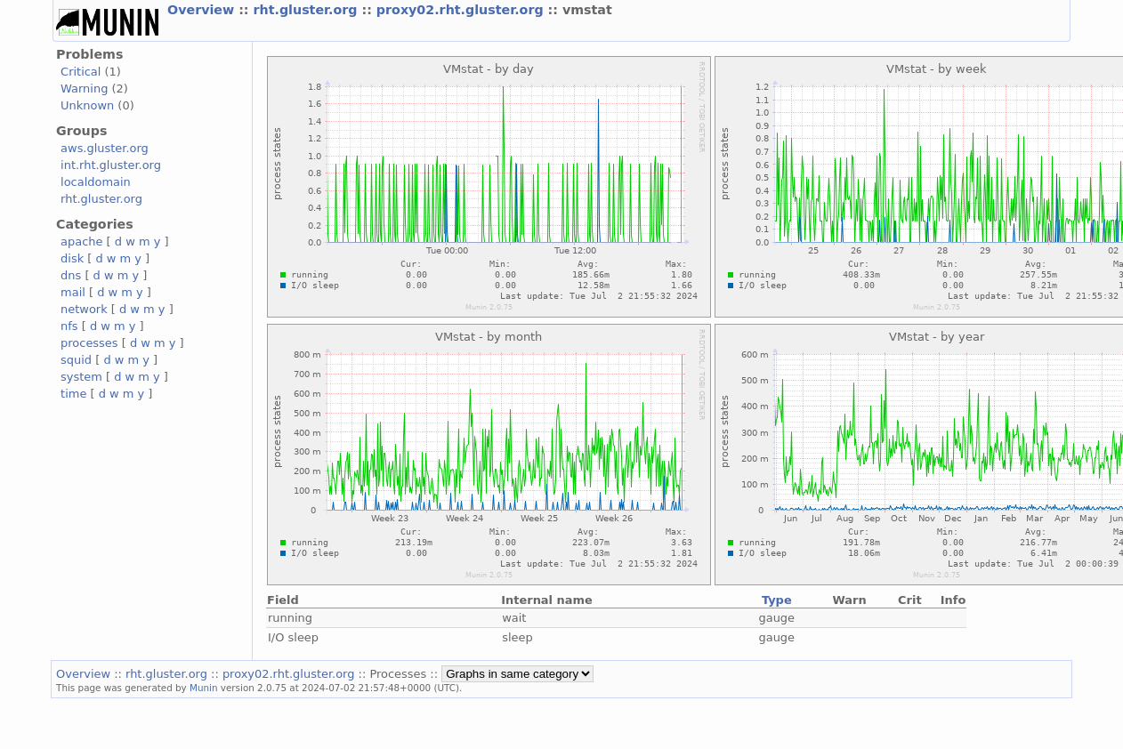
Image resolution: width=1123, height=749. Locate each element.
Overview (202, 10)
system (81, 376)
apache (81, 241)
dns (71, 275)
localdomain (96, 182)
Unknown (87, 105)
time (73, 393)
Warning (84, 88)
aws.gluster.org (105, 148)
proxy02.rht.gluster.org (462, 10)
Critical (81, 71)
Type (777, 600)
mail (73, 292)
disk (72, 258)
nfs (69, 326)
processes (89, 343)
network (84, 309)
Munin (204, 687)
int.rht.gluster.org (111, 165)
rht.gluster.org (308, 10)
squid (76, 359)
